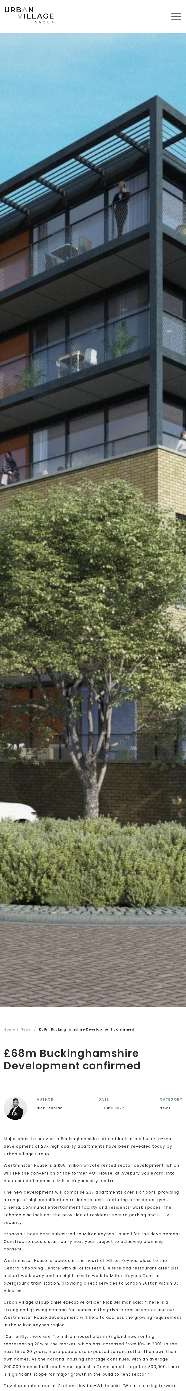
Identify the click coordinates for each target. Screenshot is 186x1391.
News (26, 1029)
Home (9, 1029)
